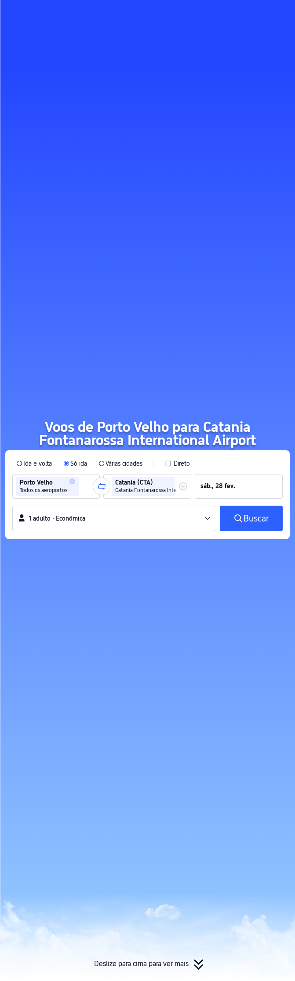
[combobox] (83, 486)
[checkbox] (177, 463)
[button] (280, 10)
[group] (56, 486)
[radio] (34, 463)
